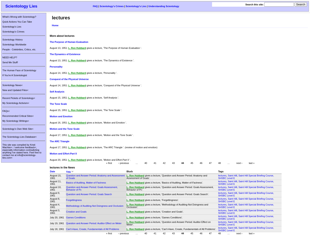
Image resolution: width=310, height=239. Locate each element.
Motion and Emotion (61, 116)
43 (173, 163)
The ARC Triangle (59, 141)
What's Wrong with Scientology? (19, 16)
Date (52, 171)
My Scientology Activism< (15, 103)
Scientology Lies (21, 6)
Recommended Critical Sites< (18, 116)
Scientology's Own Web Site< (17, 129)
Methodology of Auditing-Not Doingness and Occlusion (94, 206)
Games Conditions (76, 217)
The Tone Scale (58, 104)
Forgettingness (74, 200)
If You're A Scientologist (14, 75)
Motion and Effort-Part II (63, 153)
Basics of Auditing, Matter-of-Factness (86, 182)
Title (70, 172)
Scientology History (12, 39)
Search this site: (254, 4)
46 (201, 163)
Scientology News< (12, 85)
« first (109, 163)
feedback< (30, 147)
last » (251, 163)
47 (210, 163)
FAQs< (6, 111)
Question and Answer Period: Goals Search (89, 194)
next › (239, 163)
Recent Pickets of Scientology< (18, 98)
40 (145, 163)
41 (155, 163)
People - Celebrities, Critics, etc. (19, 49)
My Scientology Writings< (15, 121)
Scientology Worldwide (14, 44)
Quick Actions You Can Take (17, 21)
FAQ (95, 6)
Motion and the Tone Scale (65, 129)
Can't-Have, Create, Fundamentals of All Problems (92, 229)
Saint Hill (232, 175)
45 (192, 163)
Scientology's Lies (136, 6)
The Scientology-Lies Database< (19, 137)
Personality (56, 66)
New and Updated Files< (15, 90)
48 (219, 163)
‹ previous (124, 163)
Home (55, 25)
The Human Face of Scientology (19, 70)
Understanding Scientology (163, 6)
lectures (222, 175)
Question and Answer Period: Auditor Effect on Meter (93, 223)
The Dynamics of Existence (65, 54)
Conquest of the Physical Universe (69, 79)
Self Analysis (57, 91)
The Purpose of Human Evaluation (69, 42)
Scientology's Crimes (112, 6)
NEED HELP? (9, 57)
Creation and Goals (76, 211)
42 (164, 163)
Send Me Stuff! (10, 62)
